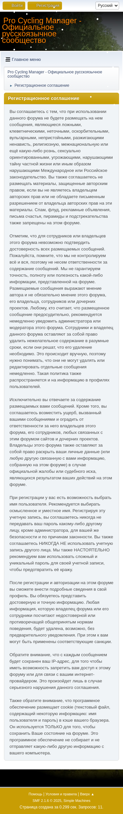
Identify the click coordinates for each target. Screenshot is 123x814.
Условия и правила (61, 794)
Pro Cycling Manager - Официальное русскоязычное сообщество (42, 30)
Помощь (35, 794)
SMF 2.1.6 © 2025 (46, 801)
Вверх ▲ (87, 794)
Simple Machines (77, 801)
